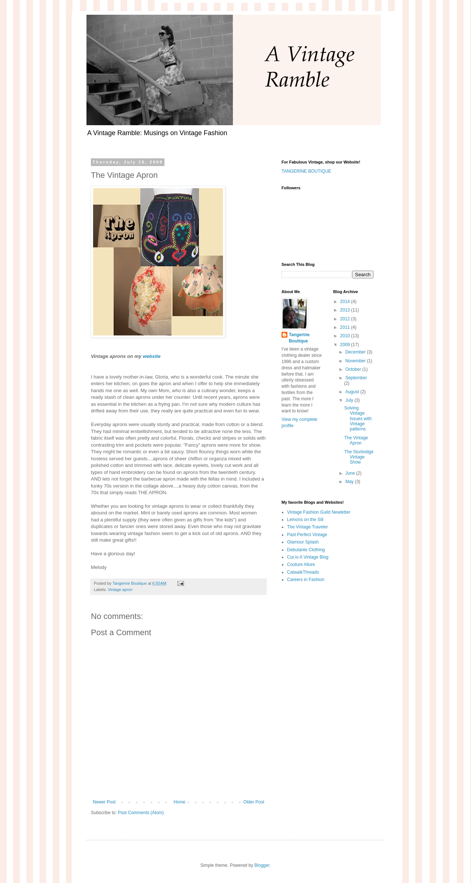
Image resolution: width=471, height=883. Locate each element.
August (352, 391)
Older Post (253, 802)
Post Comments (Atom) (141, 812)
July (349, 400)
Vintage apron (120, 589)
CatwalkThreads (303, 572)
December (356, 352)
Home (179, 802)
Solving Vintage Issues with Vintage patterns (357, 418)
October (353, 369)
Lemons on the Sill (305, 519)
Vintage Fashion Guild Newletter (318, 512)
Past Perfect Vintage (307, 534)
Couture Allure (301, 564)
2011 (345, 327)
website (151, 356)
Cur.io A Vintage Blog (308, 557)
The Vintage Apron (356, 440)
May (350, 481)
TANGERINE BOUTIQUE (306, 171)
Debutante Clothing (306, 549)
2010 (345, 335)
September (356, 377)
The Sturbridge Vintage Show (358, 457)
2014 (345, 301)
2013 (345, 310)
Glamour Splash (303, 542)
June (350, 473)
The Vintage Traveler (307, 527)
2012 (345, 318)
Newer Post (104, 802)
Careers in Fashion (305, 579)
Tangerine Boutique (299, 338)
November (356, 360)
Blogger (261, 865)
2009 (345, 344)
